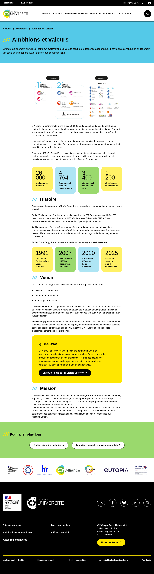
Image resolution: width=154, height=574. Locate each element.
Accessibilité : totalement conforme (113, 560)
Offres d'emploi (60, 532)
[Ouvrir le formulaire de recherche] (147, 13)
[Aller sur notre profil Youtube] (136, 503)
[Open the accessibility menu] (149, 2)
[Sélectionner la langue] (133, 3)
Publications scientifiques (18, 532)
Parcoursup (8, 3)
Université (45, 13)
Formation (57, 13)
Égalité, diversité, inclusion (48, 445)
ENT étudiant (27, 3)
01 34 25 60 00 (104, 534)
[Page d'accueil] (20, 14)
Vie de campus (124, 13)
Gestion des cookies (77, 560)
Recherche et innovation (76, 13)
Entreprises (95, 13)
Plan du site (146, 560)
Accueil (7, 29)
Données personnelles (46, 560)
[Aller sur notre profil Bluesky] (124, 503)
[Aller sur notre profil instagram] (147, 503)
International (109, 13)
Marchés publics (60, 525)
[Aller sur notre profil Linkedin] (101, 503)
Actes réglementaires (15, 539)
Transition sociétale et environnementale (98, 445)
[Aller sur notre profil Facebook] (112, 503)
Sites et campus (12, 525)
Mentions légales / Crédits (13, 560)
